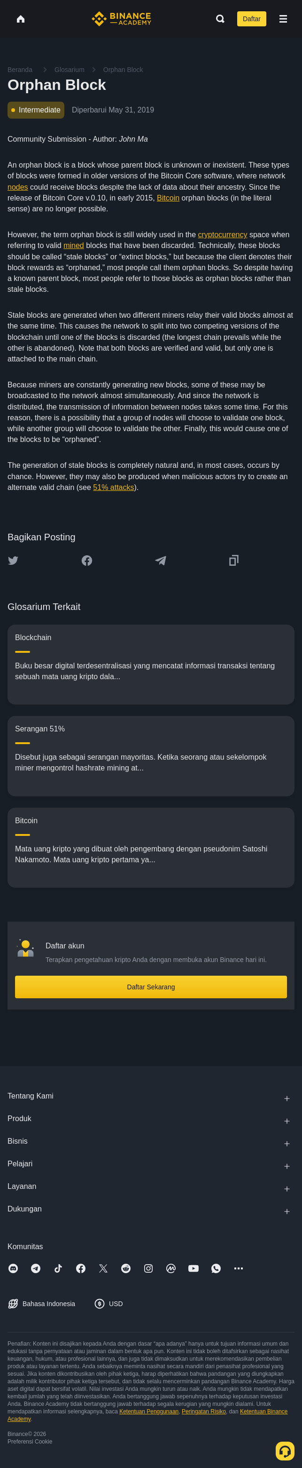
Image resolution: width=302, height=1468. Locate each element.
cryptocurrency (223, 235)
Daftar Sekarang (151, 987)
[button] (283, 18)
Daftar (252, 19)
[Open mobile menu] (283, 18)
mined (73, 245)
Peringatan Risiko (204, 1411)
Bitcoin (168, 198)
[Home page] (121, 18)
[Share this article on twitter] (13, 560)
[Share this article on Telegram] (160, 560)
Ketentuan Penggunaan (148, 1411)
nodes (18, 187)
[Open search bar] (217, 18)
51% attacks (113, 487)
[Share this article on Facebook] (87, 560)
